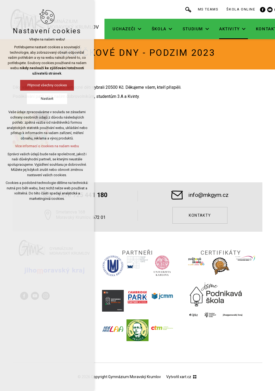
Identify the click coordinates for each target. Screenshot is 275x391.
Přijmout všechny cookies (31, 85)
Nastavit (31, 99)
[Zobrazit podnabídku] (157, 29)
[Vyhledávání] (206, 9)
